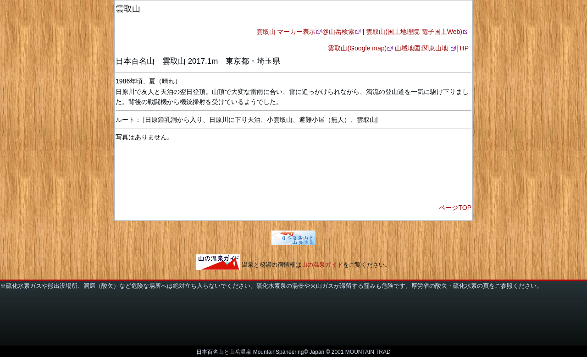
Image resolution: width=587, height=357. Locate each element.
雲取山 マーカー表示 (286, 31)
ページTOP (455, 207)
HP (464, 48)
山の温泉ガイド (322, 265)
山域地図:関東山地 (422, 48)
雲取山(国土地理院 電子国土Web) (414, 31)
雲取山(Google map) (357, 48)
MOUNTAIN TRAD (368, 352)
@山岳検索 (338, 31)
